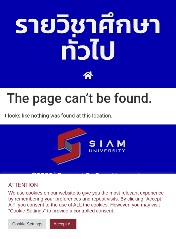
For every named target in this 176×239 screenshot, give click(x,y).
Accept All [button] (63, 223)
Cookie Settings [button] (27, 223)
